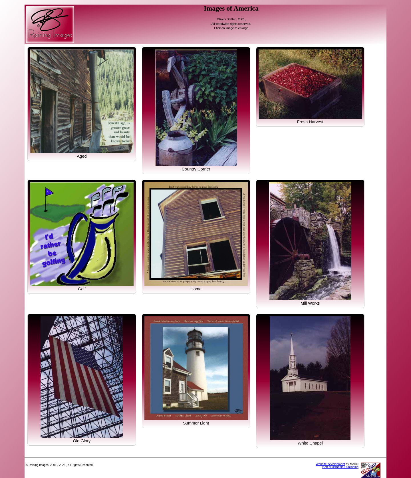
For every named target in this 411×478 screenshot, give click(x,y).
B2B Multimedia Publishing (340, 467)
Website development (330, 464)
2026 (62, 465)
